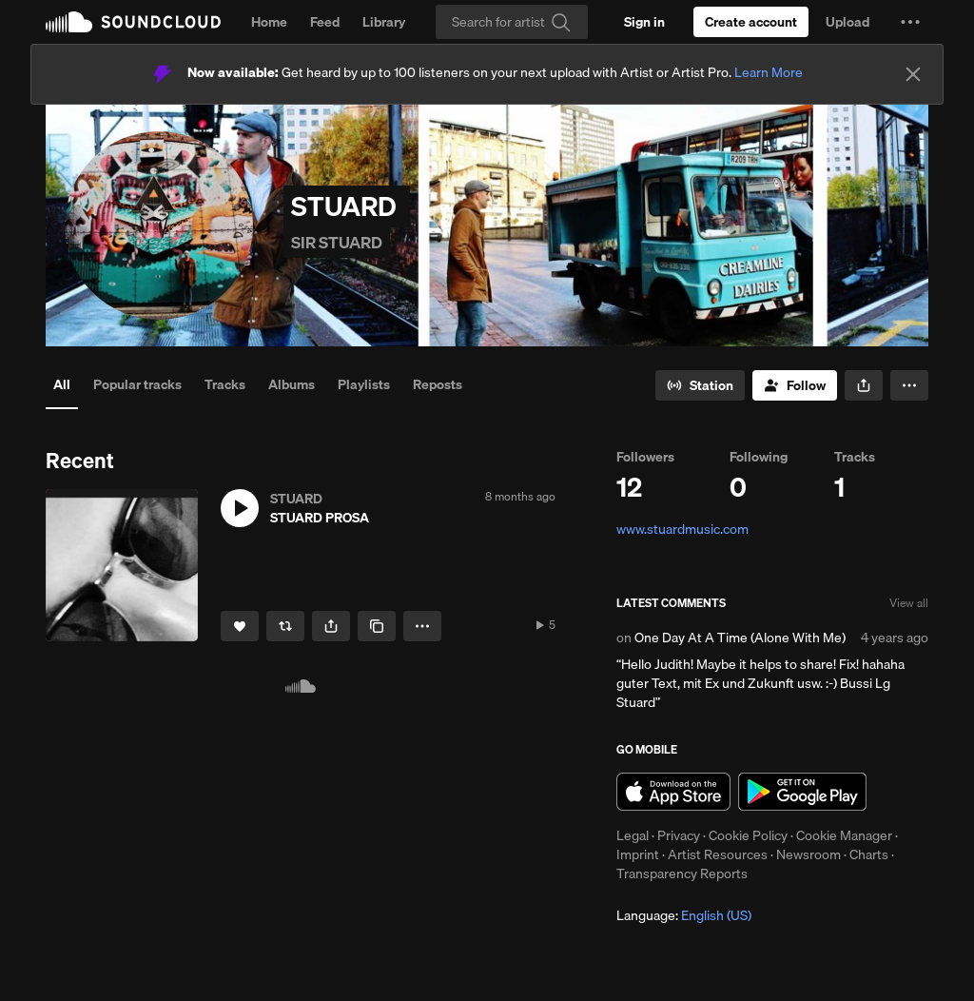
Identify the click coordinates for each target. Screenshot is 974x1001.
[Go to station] (700, 385)
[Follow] (794, 385)
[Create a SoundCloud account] (750, 22)
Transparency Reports (682, 873)
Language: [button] (683, 915)
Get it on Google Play (802, 792)
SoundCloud (133, 21)
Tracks (225, 384)
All (61, 384)
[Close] (913, 74)
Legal (632, 835)
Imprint (637, 854)
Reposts (437, 384)
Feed (325, 21)
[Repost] (285, 626)
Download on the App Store (673, 792)
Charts (868, 854)
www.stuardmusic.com (682, 529)
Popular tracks (137, 384)
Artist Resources (718, 854)
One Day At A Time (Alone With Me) (740, 637)
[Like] (240, 626)
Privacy (678, 835)
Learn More (768, 72)
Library (383, 21)
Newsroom (808, 854)
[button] (910, 22)
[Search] (512, 22)
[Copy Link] (377, 626)
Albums (291, 384)
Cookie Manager (844, 835)
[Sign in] (644, 22)
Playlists (364, 384)
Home (269, 21)
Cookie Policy (748, 835)
